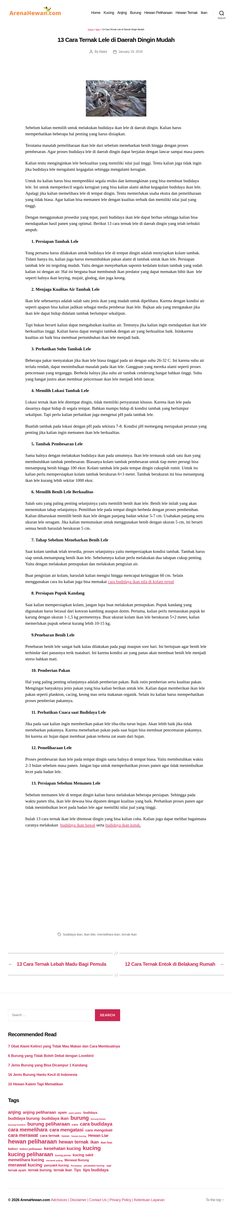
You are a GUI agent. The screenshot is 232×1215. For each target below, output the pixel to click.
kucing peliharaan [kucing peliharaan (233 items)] (30, 1154)
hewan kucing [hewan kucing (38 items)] (78, 1136)
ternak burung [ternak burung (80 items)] (40, 1170)
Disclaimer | (79, 1200)
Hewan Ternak (187, 13)
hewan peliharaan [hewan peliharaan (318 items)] (32, 1141)
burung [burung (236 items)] (80, 1118)
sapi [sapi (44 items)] (108, 1165)
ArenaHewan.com (35, 1200)
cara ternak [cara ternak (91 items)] (50, 1135)
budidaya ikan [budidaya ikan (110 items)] (55, 1118)
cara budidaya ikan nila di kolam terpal (141, 581)
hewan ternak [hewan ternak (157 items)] (73, 1142)
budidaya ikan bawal (77, 825)
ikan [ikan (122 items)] (94, 1142)
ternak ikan (129, 934)
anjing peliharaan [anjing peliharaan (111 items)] (39, 1112)
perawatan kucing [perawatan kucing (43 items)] (94, 1165)
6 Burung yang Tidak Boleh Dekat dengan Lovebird (51, 1056)
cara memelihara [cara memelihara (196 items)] (27, 1129)
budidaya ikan (72, 934)
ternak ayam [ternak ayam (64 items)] (17, 1170)
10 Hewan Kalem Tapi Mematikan (35, 1084)
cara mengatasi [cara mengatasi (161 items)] (66, 1129)
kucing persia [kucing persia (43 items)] (63, 1155)
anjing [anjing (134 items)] (14, 1112)
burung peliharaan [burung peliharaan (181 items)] (48, 1124)
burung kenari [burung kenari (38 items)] (98, 1119)
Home (95, 13)
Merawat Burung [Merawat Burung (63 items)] (77, 1160)
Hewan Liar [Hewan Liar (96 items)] (98, 1135)
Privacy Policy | (121, 1200)
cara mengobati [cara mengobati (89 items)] (98, 1130)
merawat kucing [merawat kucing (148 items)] (25, 1164)
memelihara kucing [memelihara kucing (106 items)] (26, 1160)
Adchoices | (60, 1200)
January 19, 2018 (131, 51)
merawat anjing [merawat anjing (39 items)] (54, 1160)
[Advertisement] (116, 878)
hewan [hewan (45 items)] (65, 1135)
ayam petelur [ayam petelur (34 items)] (75, 1113)
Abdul (103, 51)
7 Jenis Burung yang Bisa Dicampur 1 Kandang (47, 1065)
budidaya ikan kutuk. (123, 825)
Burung (135, 13)
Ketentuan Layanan (149, 1200)
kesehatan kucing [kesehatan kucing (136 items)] (62, 1148)
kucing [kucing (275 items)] (92, 1148)
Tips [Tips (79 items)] (77, 1170)
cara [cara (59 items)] (75, 1124)
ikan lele (89, 934)
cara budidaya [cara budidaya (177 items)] (96, 1124)
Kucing (109, 13)
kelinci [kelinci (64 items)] (13, 1149)
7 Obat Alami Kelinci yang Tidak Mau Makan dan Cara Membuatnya (64, 1046)
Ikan (204, 13)
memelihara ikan (108, 934)
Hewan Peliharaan (158, 13)
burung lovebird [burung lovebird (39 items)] (16, 1124)
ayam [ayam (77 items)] (62, 1113)
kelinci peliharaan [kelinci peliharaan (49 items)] (31, 1149)
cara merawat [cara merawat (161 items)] (23, 1135)
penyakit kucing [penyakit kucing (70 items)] (56, 1165)
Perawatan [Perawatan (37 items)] (76, 1165)
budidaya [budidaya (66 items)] (90, 1112)
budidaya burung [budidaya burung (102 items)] (24, 1118)
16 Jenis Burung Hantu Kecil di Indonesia (42, 1075)
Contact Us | (99, 1200)
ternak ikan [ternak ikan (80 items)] (63, 1170)
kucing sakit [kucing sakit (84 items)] (83, 1155)
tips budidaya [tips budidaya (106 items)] (96, 1170)
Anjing (122, 13)
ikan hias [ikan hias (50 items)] (106, 1142)
